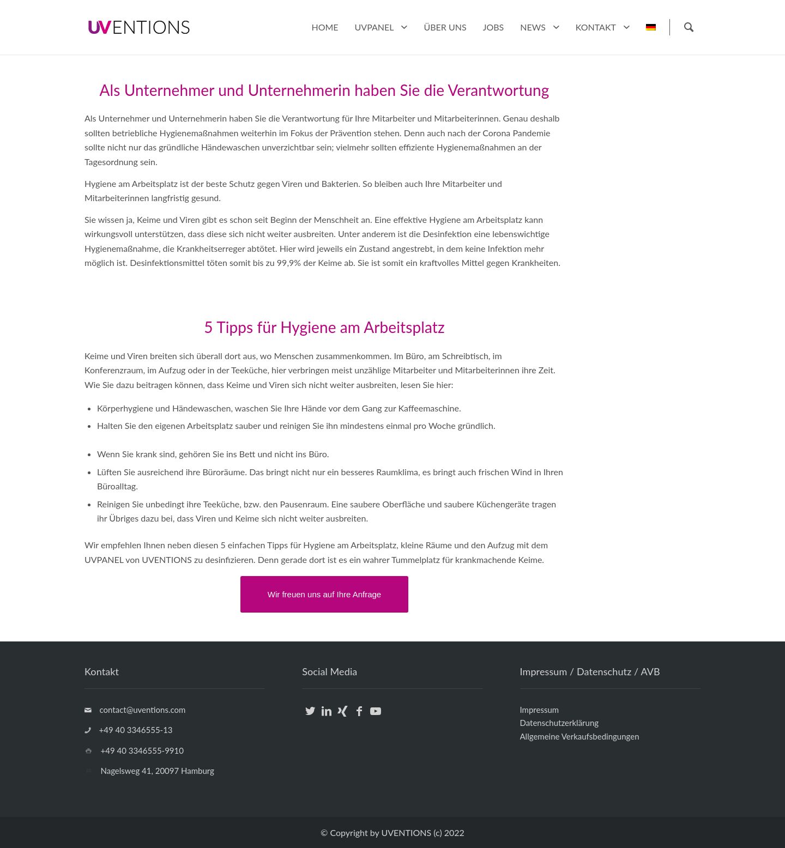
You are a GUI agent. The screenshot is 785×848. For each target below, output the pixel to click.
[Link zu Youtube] (375, 717)
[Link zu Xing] (343, 717)
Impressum (539, 709)
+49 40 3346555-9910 (142, 750)
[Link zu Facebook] (359, 717)
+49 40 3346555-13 (136, 730)
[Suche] (688, 27)
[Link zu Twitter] (310, 717)
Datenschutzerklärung (559, 723)
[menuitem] (324, 27)
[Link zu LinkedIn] (326, 717)
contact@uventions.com (143, 709)
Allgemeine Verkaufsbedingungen (579, 736)
